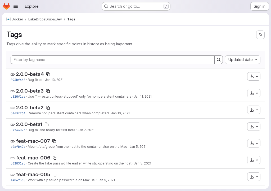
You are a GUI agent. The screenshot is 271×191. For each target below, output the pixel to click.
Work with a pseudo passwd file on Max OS (61, 180)
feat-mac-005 (33, 174)
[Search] (218, 59)
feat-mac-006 (33, 158)
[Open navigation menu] (15, 6)
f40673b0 (18, 180)
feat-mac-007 (33, 141)
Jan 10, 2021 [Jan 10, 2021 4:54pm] (120, 113)
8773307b (18, 130)
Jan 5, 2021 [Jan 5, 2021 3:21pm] (142, 163)
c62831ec (18, 163)
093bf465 (18, 80)
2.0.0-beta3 (30, 91)
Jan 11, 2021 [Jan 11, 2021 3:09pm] (143, 96)
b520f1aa (18, 96)
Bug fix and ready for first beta (51, 130)
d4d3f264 (18, 113)
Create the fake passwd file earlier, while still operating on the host (80, 163)
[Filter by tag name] (113, 59)
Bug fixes (35, 80)
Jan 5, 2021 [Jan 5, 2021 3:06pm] (106, 180)
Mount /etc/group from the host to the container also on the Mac (77, 147)
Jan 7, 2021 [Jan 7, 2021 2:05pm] (86, 130)
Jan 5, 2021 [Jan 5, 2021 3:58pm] (138, 147)
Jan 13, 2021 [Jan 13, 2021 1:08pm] (54, 80)
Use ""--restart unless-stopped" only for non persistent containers (80, 96)
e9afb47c (18, 147)
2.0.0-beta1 (29, 124)
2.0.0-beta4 (30, 74)
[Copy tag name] (48, 74)
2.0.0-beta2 (30, 108)
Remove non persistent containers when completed (68, 113)
